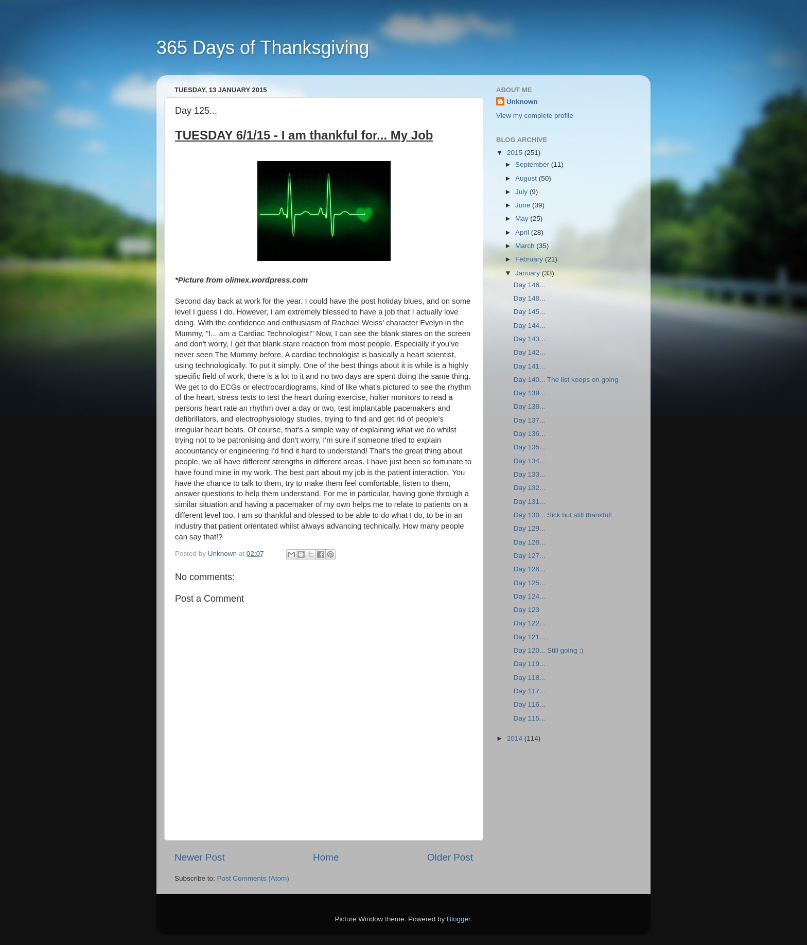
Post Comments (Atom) (253, 878)
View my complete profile (534, 115)
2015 (515, 152)
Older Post (450, 857)
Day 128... (530, 542)
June (523, 205)
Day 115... (530, 718)
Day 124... (530, 596)
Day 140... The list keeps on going (566, 379)
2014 (515, 738)
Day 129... (530, 528)
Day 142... (530, 352)
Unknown (522, 102)
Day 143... (530, 339)
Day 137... (530, 420)
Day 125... (530, 583)
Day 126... (530, 569)
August (527, 178)
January (528, 273)
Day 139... (530, 393)
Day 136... (530, 433)
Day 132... (530, 488)
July (522, 192)
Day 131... (530, 501)
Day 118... (530, 677)
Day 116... (530, 704)
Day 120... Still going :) (549, 650)
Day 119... (530, 664)
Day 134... (530, 461)
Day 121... (530, 637)
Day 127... (530, 555)
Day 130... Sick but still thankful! (563, 515)
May (522, 218)
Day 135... (530, 447)
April (523, 232)
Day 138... (530, 406)
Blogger (458, 919)
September (533, 164)
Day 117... (530, 691)
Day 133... (530, 474)
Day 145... (530, 312)
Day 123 (526, 610)
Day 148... (530, 298)
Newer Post (199, 857)
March (525, 246)
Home (326, 857)
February (530, 259)
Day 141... (530, 366)
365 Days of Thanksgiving (263, 47)
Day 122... (530, 623)
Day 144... (530, 325)
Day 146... (530, 285)
